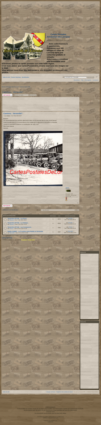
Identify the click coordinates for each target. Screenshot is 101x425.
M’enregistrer (88, 80)
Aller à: (38, 210)
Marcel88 (12, 232)
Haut (77, 110)
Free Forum (55, 417)
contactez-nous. (50, 411)
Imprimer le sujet (63, 77)
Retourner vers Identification (11, 210)
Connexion (95, 80)
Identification (25, 77)
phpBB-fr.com (54, 420)
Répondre (7, 95)
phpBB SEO (50, 421)
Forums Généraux (16, 77)
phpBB (45, 416)
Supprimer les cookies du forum (64, 391)
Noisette (12, 220)
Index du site (6, 77)
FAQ (82, 80)
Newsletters (77, 80)
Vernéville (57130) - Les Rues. (17, 218)
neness (8, 115)
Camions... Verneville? (12, 92)
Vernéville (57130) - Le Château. (18, 223)
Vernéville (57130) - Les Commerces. (20, 227)
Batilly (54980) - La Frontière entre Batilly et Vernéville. (25, 231)
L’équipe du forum (50, 391)
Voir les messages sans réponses (10, 86)
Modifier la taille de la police (96, 77)
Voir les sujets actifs (25, 86)
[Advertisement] (81, 16)
